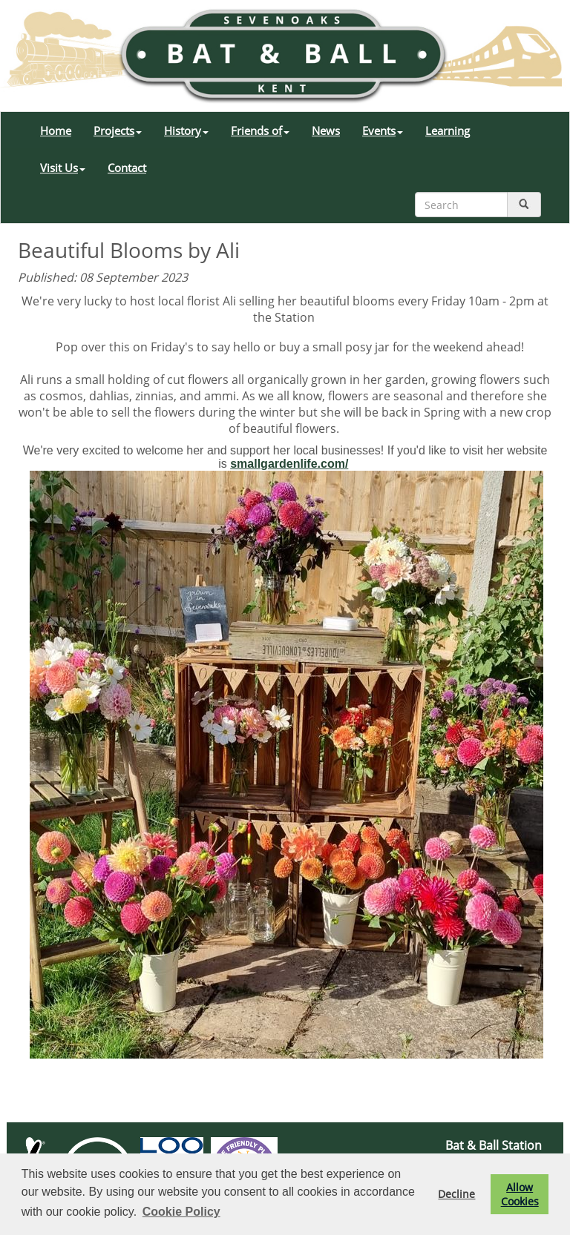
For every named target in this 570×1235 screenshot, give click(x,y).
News (326, 130)
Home (55, 130)
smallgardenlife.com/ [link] (289, 463)
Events (382, 130)
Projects (118, 130)
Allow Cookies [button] (520, 1194)
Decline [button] (456, 1194)
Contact (127, 167)
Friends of (260, 130)
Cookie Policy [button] (181, 1211)
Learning (447, 130)
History (186, 130)
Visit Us (62, 167)
